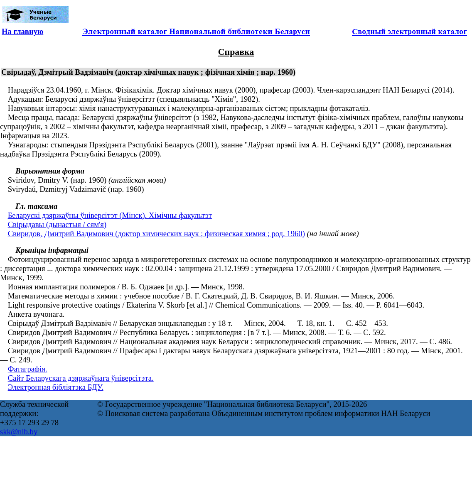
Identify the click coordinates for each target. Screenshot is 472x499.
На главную (22, 31)
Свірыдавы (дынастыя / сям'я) (57, 224)
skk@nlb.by (18, 431)
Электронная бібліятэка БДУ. (55, 387)
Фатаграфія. (27, 368)
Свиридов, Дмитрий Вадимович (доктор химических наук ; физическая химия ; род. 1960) (156, 233)
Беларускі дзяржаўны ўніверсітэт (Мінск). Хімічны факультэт (110, 215)
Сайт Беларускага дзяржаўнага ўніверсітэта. (81, 378)
